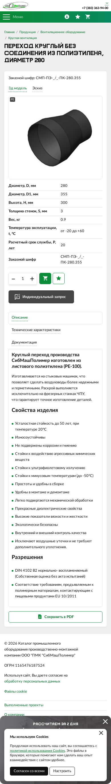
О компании (14, 715)
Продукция (27, 32)
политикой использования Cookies (37, 750)
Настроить (62, 771)
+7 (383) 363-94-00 (95, 8)
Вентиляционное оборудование (62, 32)
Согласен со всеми (29, 771)
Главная (9, 32)
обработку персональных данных (32, 681)
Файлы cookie (15, 692)
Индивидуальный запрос (44, 297)
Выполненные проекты (23, 705)
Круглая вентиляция (22, 38)
